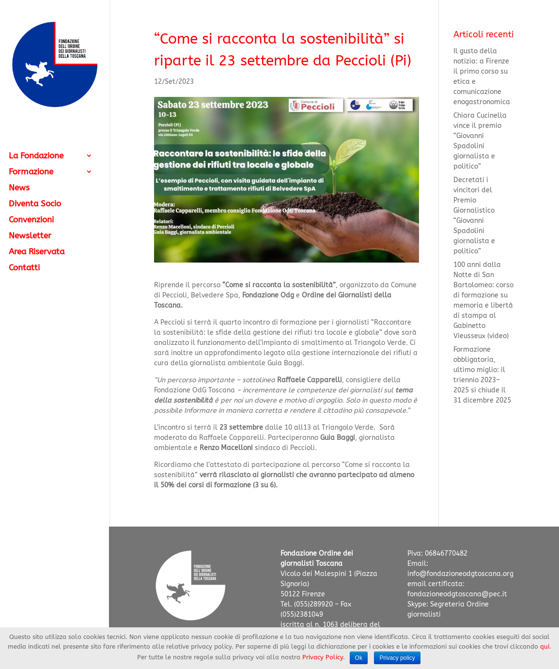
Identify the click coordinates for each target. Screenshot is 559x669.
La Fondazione (36, 156)
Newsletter (30, 236)
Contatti (24, 268)
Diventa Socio (35, 204)
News (19, 188)
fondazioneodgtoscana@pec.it (457, 594)
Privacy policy (397, 657)
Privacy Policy (322, 657)
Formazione (31, 172)
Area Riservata (36, 252)
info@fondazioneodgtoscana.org (460, 574)
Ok (358, 657)
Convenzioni (31, 220)
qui (544, 646)
